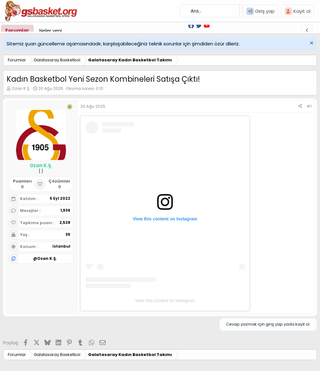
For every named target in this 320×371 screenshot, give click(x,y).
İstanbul (61, 246)
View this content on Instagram (165, 300)
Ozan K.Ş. (21, 88)
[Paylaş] (300, 106)
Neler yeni (50, 30)
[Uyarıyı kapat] (310, 43)
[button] (66, 30)
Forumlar (17, 30)
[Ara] (211, 11)
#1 (309, 106)
